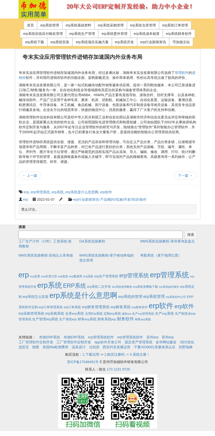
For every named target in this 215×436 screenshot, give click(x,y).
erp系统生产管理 (82, 34)
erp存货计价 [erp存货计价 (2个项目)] (49, 276)
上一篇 (30, 175)
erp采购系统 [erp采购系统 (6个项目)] (54, 313)
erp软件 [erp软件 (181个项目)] (184, 306)
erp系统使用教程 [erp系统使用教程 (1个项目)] (122, 286)
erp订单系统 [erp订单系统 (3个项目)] (72, 307)
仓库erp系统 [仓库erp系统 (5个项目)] (74, 313)
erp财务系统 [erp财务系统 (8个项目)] (121, 307)
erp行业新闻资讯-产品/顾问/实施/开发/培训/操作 (109, 199)
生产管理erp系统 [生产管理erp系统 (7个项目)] (45, 319)
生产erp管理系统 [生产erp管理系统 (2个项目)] (143, 313)
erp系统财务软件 (179, 34)
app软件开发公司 (108, 342)
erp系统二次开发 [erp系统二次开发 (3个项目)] (99, 286)
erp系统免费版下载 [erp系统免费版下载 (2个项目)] (145, 286)
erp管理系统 (40, 192)
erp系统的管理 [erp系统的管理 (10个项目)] (130, 296)
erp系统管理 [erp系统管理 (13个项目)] (154, 296)
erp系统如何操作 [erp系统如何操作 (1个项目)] (169, 286)
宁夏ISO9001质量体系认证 (154, 347)
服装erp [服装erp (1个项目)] (126, 313)
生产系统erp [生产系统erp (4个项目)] (68, 319)
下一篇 (185, 175)
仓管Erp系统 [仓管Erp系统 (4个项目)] (94, 313)
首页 (30, 25)
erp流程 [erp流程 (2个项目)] (88, 276)
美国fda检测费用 (55, 347)
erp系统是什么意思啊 (82, 192)
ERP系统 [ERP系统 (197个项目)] (74, 286)
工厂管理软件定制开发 (36, 342)
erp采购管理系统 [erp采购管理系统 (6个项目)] (31, 313)
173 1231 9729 (118, 369)
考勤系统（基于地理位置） (161, 255)
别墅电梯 (185, 347)
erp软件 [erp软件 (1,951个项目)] (161, 306)
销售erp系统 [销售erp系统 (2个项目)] (143, 319)
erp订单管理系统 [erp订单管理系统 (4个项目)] (51, 307)
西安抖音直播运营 (116, 347)
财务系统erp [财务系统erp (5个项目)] (106, 319)
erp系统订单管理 (175, 25)
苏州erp (152, 337)
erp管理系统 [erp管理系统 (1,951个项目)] (169, 275)
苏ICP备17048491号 (83, 362)
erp (26, 192)
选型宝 (24, 347)
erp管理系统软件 (101, 337)
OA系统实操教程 (92, 241)
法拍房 (94, 347)
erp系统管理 (49, 25)
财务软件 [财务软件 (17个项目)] (125, 319)
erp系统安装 (59, 42)
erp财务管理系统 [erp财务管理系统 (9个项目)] (96, 307)
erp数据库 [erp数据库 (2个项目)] (75, 276)
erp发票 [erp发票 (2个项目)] (35, 276)
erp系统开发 (124, 42)
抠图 (35, 347)
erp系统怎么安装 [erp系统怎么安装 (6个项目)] (35, 297)
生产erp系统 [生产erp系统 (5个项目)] (164, 313)
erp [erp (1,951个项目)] (24, 275)
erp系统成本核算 (147, 34)
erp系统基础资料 (78, 25)
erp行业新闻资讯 (153, 42)
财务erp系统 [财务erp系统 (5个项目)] (87, 319)
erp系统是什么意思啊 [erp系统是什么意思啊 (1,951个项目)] (83, 295)
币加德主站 (181, 42)
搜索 (22, 227)
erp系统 (58, 192)
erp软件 (106, 192)
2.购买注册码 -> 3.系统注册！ (127, 354)
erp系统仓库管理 (143, 25)
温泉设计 (79, 347)
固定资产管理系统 (138, 342)
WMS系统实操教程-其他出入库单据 (46, 255)
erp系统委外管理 (114, 34)
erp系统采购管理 (110, 25)
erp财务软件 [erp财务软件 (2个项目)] (140, 307)
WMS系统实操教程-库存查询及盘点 (167, 241)
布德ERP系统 (49, 337)
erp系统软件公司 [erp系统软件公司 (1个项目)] (176, 296)
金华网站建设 (166, 342)
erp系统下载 (34, 42)
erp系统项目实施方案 (92, 42)
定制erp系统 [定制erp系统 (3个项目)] (112, 313)
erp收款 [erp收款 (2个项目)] (63, 276)
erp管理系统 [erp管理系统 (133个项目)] (134, 275)
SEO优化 (187, 342)
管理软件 (182, 73)
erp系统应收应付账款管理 (43, 34)
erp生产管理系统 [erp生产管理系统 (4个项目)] (106, 276)
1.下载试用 (90, 354)
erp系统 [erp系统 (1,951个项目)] (49, 285)
